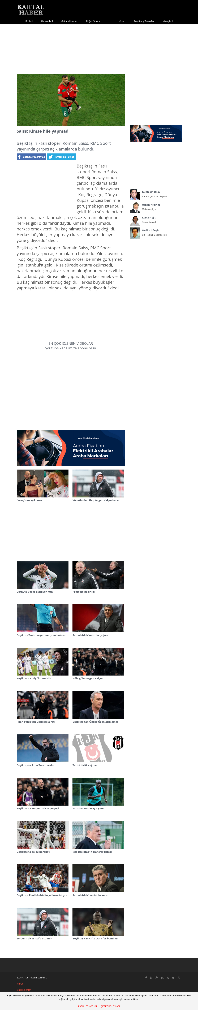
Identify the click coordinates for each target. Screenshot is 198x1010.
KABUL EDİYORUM (87, 1006)
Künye (20, 983)
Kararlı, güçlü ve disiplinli (156, 193)
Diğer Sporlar (93, 21)
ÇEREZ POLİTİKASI (110, 1006)
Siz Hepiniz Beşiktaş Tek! (156, 231)
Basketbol (47, 21)
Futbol (29, 21)
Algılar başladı (156, 219)
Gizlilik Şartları (24, 989)
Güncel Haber (69, 21)
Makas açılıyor (156, 206)
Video (122, 21)
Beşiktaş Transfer (144, 21)
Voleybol (168, 21)
